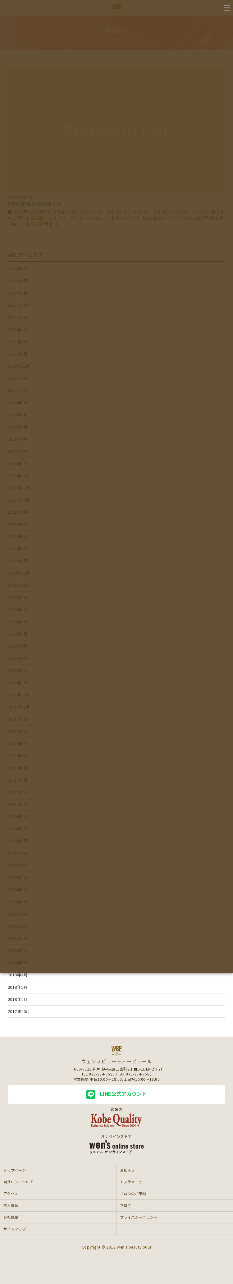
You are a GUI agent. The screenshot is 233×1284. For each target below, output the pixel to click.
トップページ (14, 1170)
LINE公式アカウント (116, 1094)
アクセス (10, 1193)
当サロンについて (18, 1181)
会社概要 (10, 1217)
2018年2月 (18, 987)
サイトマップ (14, 1228)
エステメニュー (133, 1181)
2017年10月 (19, 1011)
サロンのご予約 (133, 1193)
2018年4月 (18, 975)
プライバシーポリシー (138, 1217)
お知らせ (127, 1170)
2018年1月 (18, 999)
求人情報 (10, 1205)
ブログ (125, 1205)
